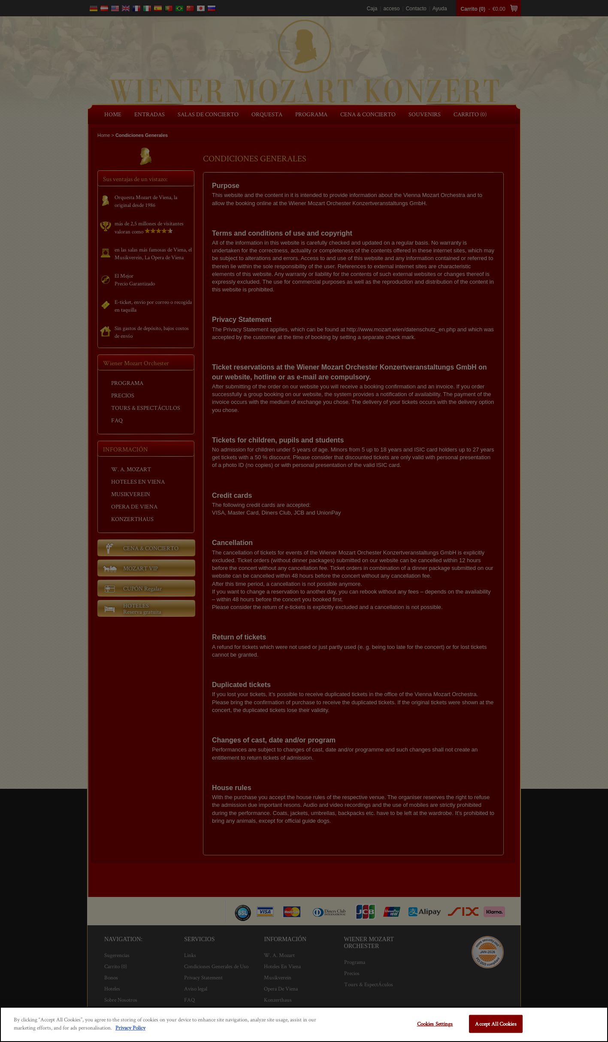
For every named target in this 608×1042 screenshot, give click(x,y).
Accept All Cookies (495, 1023)
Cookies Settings (435, 1023)
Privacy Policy (130, 1027)
